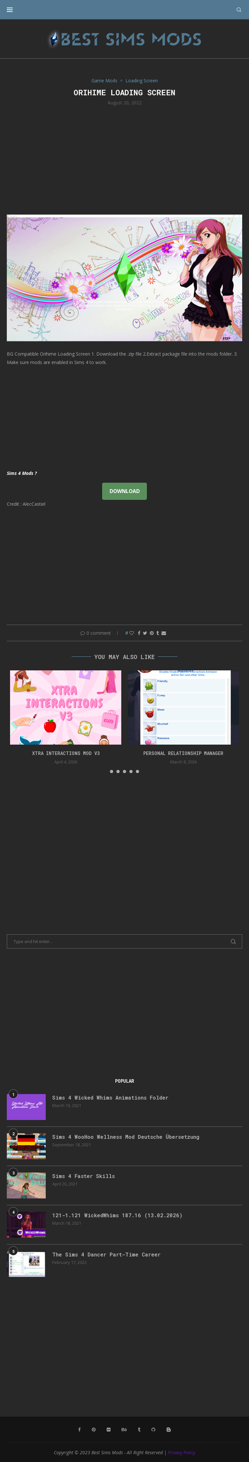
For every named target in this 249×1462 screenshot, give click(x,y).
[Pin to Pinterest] (152, 633)
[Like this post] (131, 633)
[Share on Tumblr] (157, 633)
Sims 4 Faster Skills (83, 1176)
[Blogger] (168, 1429)
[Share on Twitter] (145, 633)
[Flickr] (109, 1429)
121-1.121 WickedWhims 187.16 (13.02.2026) (117, 1215)
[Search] (239, 9)
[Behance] (124, 1429)
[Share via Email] (163, 633)
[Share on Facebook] (139, 633)
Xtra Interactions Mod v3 (66, 753)
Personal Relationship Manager (183, 753)
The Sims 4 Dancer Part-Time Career (106, 1254)
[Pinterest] (94, 1429)
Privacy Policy (181, 1452)
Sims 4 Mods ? (22, 473)
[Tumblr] (139, 1429)
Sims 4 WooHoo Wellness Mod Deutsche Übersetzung (125, 1136)
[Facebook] (79, 1429)
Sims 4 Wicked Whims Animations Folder (110, 1097)
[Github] (153, 1429)
